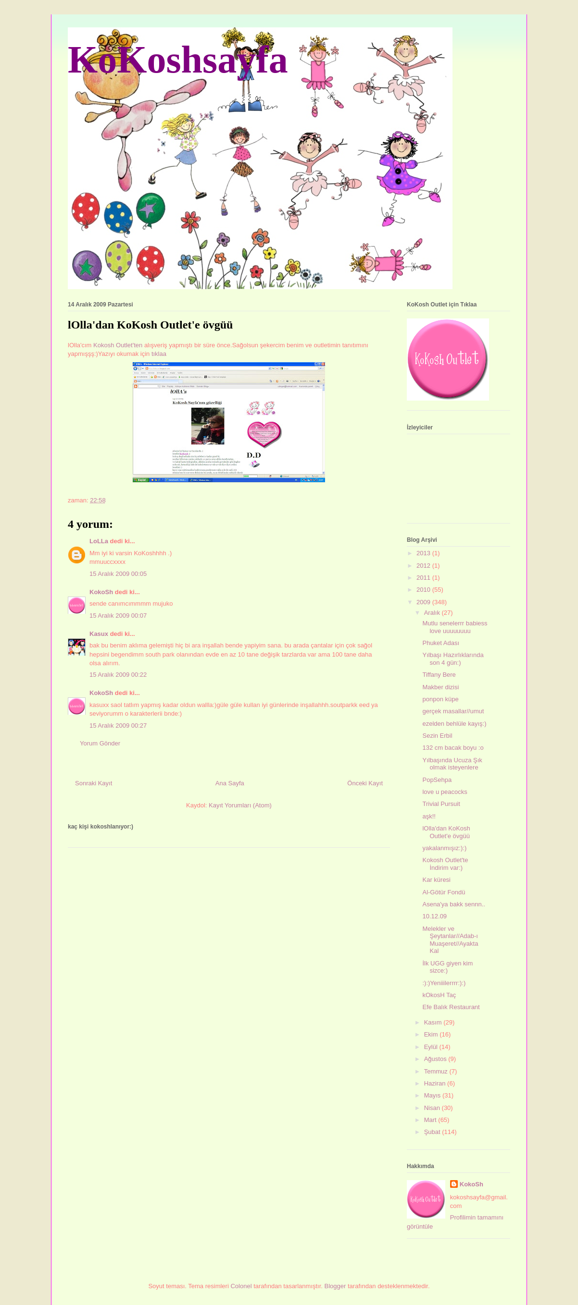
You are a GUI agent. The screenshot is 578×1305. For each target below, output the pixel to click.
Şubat (433, 1131)
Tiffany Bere (438, 674)
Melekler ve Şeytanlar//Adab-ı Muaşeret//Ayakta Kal (450, 940)
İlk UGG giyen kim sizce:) (447, 967)
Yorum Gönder (100, 743)
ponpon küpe (440, 699)
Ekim (432, 1034)
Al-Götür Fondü (443, 892)
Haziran (435, 1083)
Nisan (433, 1107)
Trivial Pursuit (441, 803)
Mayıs (433, 1095)
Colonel (240, 1286)
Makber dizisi (440, 687)
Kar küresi (436, 879)
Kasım (433, 1022)
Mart (431, 1119)
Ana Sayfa (229, 783)
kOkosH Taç (439, 995)
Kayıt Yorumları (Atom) (240, 805)
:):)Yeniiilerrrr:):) (443, 983)
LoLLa (98, 541)
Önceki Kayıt (365, 783)
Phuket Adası (440, 642)
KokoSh (101, 592)
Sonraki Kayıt (93, 783)
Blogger (335, 1286)
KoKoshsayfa (178, 59)
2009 (424, 602)
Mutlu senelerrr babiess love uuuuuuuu (454, 627)
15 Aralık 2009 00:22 (118, 674)
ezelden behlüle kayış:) (454, 723)
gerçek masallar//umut (453, 711)
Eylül (432, 1046)
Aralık (433, 612)
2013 (424, 553)
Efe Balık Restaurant (450, 1007)
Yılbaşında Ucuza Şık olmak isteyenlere (452, 763)
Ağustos (436, 1058)
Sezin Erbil (437, 735)
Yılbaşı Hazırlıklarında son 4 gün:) (452, 658)
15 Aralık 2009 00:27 (118, 725)
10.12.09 (434, 916)
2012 (424, 565)
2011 (424, 577)
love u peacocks (444, 791)
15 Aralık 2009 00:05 (118, 573)
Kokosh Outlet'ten (118, 345)
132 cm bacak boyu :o (452, 747)
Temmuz (437, 1071)
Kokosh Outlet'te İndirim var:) (445, 863)
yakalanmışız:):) (444, 848)
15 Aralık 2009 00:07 (118, 615)
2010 (424, 589)
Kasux (98, 633)
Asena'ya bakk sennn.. (453, 904)
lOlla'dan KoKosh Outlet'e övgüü (446, 832)
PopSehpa (437, 779)
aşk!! (428, 816)
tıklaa (158, 353)
